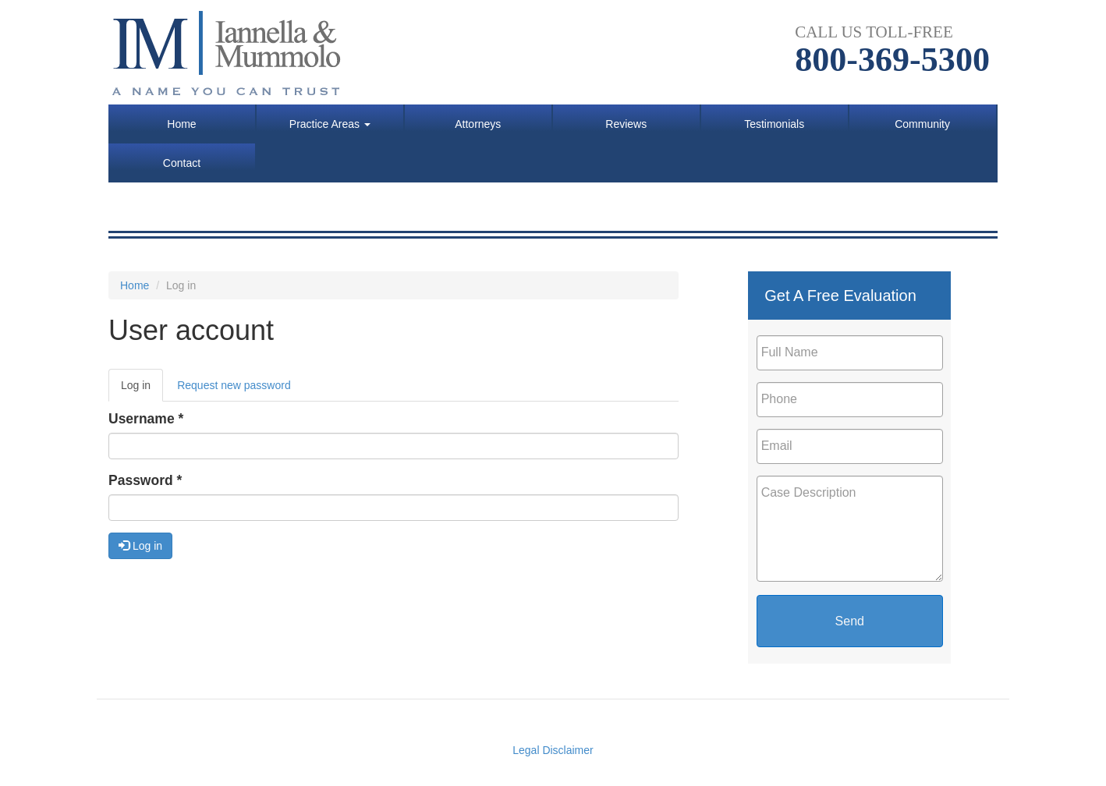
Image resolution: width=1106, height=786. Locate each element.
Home (181, 124)
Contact (181, 163)
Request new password (234, 385)
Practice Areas (329, 124)
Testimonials (774, 124)
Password (145, 480)
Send (849, 621)
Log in (142, 389)
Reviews (626, 124)
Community (922, 124)
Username (145, 419)
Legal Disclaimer (552, 750)
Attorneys (478, 124)
